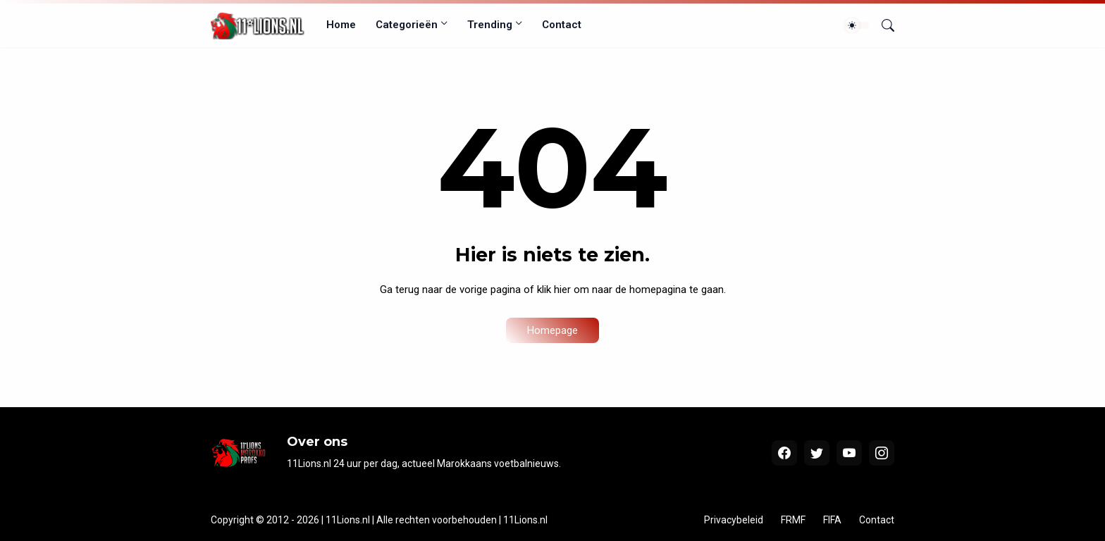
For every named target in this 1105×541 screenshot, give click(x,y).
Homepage (552, 330)
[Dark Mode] (857, 25)
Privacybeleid (733, 520)
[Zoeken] (882, 25)
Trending (489, 24)
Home (341, 24)
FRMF (793, 520)
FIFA (832, 520)
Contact (561, 24)
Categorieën (407, 24)
